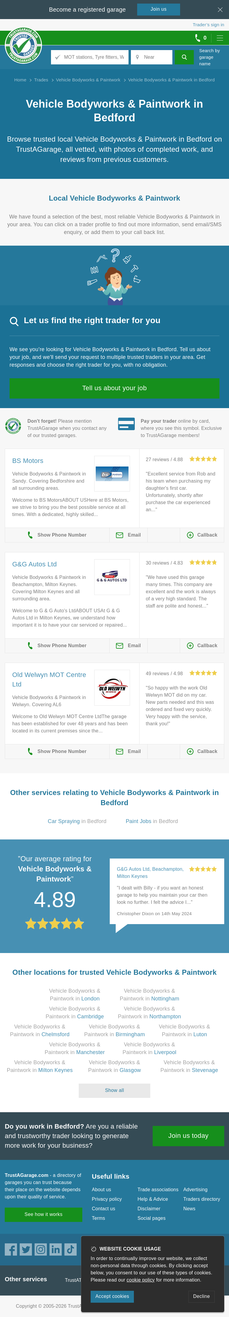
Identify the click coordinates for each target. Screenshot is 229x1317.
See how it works (43, 1214)
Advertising (195, 1189)
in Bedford (77, 821)
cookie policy (141, 1279)
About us (101, 1189)
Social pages (151, 1218)
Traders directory (201, 1199)
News (189, 1208)
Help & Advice (152, 1199)
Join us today (188, 1135)
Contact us (103, 1208)
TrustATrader (79, 1280)
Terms (98, 1218)
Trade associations (157, 1189)
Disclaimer (148, 1208)
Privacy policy (107, 1199)
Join (159, 9)
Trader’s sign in (208, 24)
